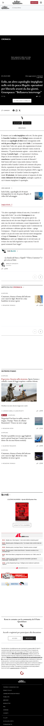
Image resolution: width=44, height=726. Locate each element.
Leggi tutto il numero (22, 525)
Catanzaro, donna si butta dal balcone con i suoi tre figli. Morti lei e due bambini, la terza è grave (16, 298)
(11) (6, 268)
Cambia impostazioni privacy (11, 693)
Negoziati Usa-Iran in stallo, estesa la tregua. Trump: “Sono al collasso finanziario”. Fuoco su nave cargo (15, 420)
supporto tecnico (14, 668)
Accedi (14, 638)
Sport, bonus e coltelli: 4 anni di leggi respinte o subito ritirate (20, 380)
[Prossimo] (40, 277)
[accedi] (41, 2)
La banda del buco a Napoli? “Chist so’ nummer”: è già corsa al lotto (23, 258)
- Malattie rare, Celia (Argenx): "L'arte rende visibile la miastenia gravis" (20, 540)
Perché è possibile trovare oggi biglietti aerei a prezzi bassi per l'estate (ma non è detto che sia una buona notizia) (16, 438)
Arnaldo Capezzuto (12, 263)
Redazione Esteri (7, 428)
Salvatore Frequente (8, 446)
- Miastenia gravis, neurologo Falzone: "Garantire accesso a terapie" (19, 547)
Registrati (29, 638)
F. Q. (3, 96)
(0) (41, 305)
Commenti (5, 110)
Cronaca (5, 39)
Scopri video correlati (22, 100)
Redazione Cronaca (8, 305)
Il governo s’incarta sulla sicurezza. (14, 379)
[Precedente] (35, 277)
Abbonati (34, 2)
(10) (41, 96)
